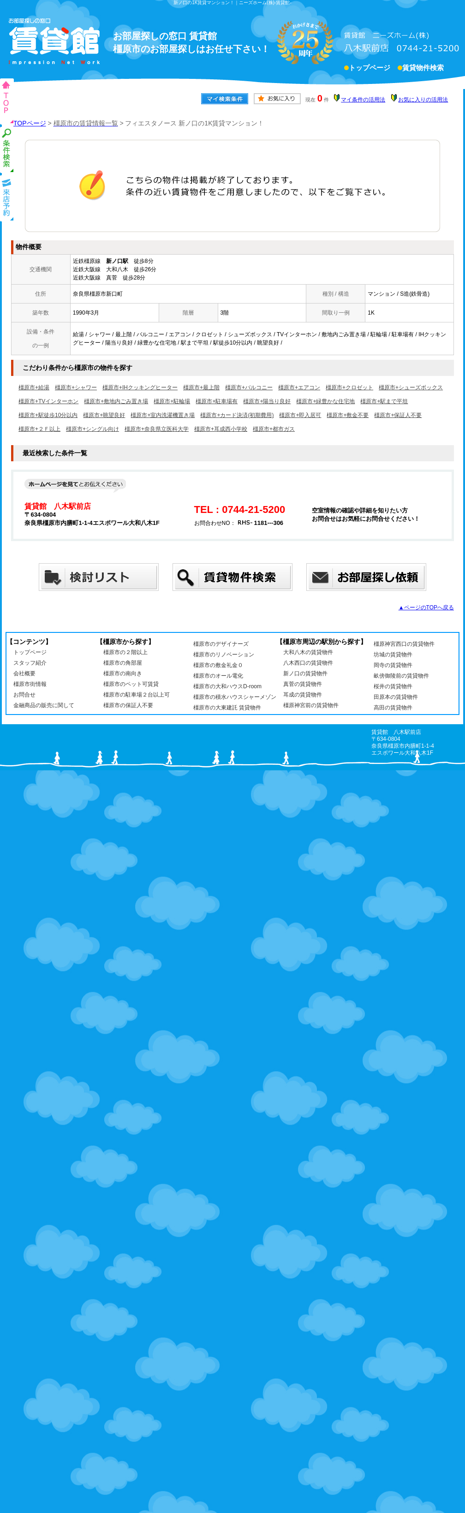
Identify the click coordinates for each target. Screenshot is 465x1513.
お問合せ (24, 694)
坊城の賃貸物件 (393, 654)
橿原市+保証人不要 (398, 415)
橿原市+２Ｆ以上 (39, 429)
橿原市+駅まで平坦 (384, 401)
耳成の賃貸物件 (302, 694)
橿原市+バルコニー (249, 387)
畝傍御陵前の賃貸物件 (401, 676)
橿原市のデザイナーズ (221, 644)
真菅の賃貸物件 (302, 684)
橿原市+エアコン (299, 387)
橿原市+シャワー (76, 387)
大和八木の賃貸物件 (308, 652)
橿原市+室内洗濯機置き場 (163, 415)
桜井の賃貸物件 (393, 686)
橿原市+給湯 (33, 387)
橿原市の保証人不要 (128, 705)
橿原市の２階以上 (125, 652)
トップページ (369, 68)
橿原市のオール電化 (218, 676)
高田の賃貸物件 (393, 707)
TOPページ (29, 123)
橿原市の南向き (122, 673)
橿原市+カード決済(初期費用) (237, 415)
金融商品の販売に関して (43, 705)
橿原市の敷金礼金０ (218, 665)
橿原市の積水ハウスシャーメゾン (234, 697)
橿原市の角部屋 (122, 663)
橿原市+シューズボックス (411, 387)
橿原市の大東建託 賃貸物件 (227, 707)
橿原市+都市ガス (274, 429)
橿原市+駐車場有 (217, 401)
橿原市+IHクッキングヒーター (140, 387)
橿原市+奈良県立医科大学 (157, 429)
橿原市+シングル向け (92, 429)
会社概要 (24, 673)
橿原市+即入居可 (300, 415)
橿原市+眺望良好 (104, 415)
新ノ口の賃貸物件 (305, 673)
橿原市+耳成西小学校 (220, 429)
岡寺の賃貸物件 (393, 665)
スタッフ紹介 (30, 663)
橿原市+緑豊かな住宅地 (325, 401)
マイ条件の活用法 (363, 99)
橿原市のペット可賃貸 (131, 684)
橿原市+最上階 (201, 387)
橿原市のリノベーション (223, 654)
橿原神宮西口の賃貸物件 (404, 644)
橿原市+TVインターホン (48, 401)
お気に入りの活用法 (423, 99)
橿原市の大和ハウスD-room (227, 686)
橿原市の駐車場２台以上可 (136, 694)
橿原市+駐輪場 (172, 401)
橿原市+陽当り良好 (267, 401)
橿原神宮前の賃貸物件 (311, 705)
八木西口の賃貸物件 (308, 663)
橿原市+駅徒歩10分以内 (48, 415)
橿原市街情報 (30, 684)
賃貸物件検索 (423, 68)
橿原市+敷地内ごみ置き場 (116, 401)
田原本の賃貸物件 (396, 697)
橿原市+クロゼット (349, 387)
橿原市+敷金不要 (348, 415)
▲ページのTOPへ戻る (426, 607)
